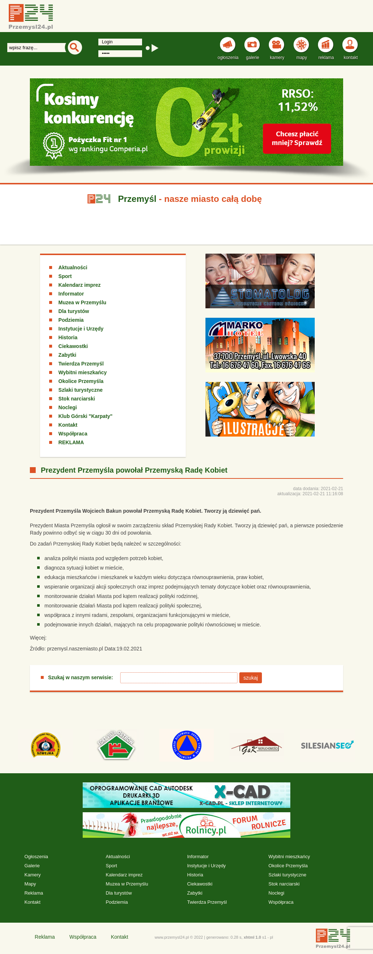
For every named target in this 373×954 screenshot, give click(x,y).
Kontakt (67, 425)
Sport (65, 276)
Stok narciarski (76, 399)
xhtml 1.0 (252, 937)
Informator (71, 294)
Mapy (30, 884)
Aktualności (72, 267)
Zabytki (67, 355)
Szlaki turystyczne (80, 390)
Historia (67, 337)
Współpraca (72, 434)
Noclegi (67, 407)
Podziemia (70, 320)
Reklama (33, 893)
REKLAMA (71, 442)
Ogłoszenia (36, 856)
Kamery (32, 874)
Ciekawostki (73, 346)
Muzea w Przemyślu (82, 302)
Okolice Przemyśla (80, 381)
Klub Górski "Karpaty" (85, 416)
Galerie (32, 865)
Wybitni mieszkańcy (82, 372)
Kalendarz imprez (79, 285)
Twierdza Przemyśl (80, 364)
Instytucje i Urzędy (80, 329)
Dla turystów (73, 311)
